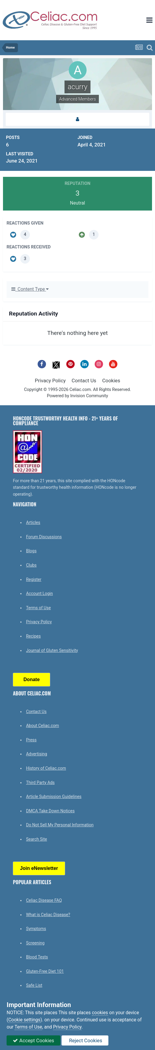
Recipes (33, 636)
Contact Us (84, 380)
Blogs (31, 550)
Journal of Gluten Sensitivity (52, 650)
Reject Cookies (85, 1040)
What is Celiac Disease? (48, 914)
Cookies (111, 380)
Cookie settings (24, 1020)
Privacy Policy (50, 380)
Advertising (36, 753)
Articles (33, 522)
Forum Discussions (44, 536)
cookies (100, 1012)
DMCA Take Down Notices (50, 810)
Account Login (39, 593)
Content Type (30, 289)
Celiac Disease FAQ (44, 900)
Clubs (31, 565)
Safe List (34, 985)
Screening (35, 943)
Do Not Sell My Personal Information (59, 824)
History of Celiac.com (46, 768)
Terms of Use (38, 607)
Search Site (36, 839)
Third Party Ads (40, 782)
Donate (32, 679)
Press (31, 739)
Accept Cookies (33, 1040)
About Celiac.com (42, 725)
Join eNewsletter (39, 868)
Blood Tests (37, 957)
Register (33, 579)
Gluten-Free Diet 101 (45, 971)
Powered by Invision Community (77, 395)
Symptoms (36, 928)
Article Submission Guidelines (54, 796)
